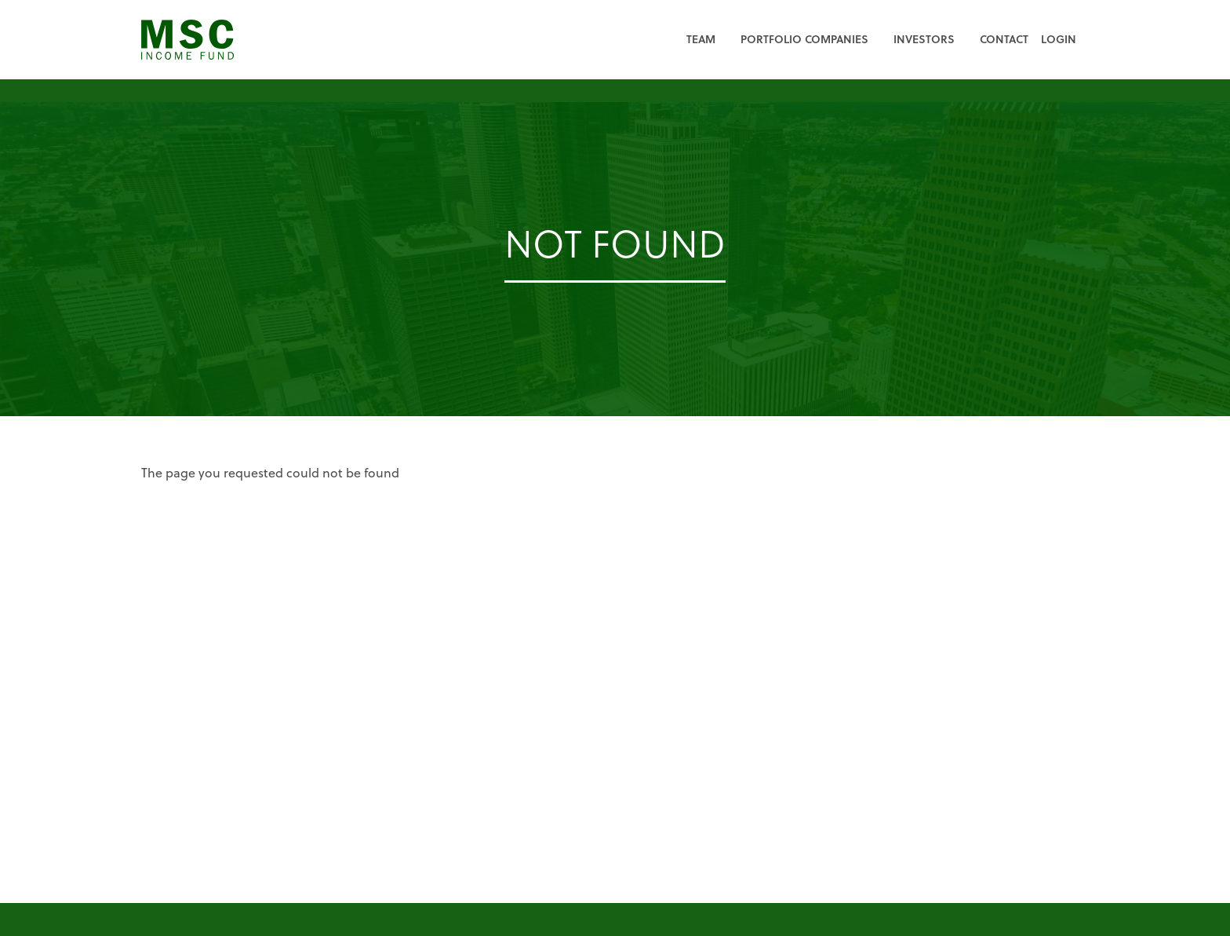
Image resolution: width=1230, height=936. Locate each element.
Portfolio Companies (804, 39)
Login (1058, 39)
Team (700, 39)
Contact (1004, 39)
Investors (924, 39)
